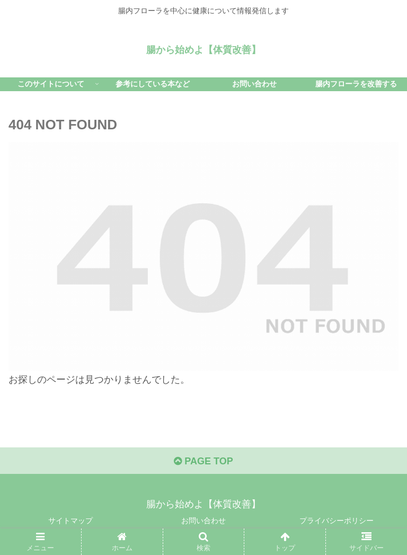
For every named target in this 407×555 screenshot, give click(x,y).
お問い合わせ (203, 520)
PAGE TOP (203, 461)
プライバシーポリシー (336, 520)
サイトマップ (70, 520)
